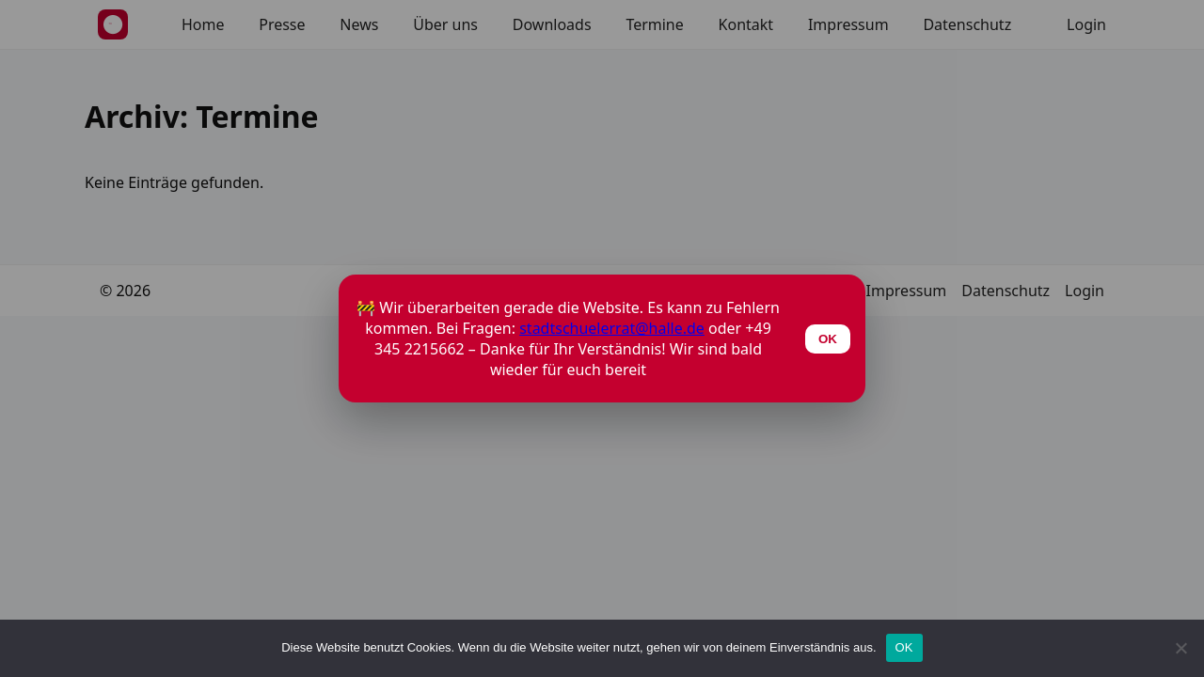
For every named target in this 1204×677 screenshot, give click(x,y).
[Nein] (1180, 647)
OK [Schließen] (827, 339)
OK (904, 647)
